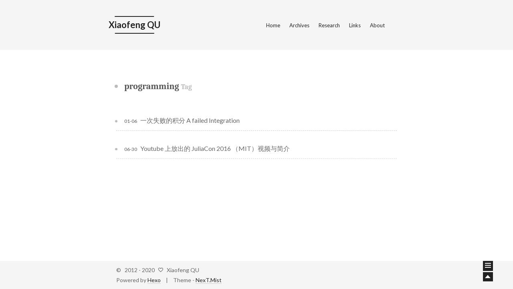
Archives (299, 25)
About (377, 25)
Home (273, 25)
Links (355, 25)
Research (329, 25)
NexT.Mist (209, 280)
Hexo (154, 280)
